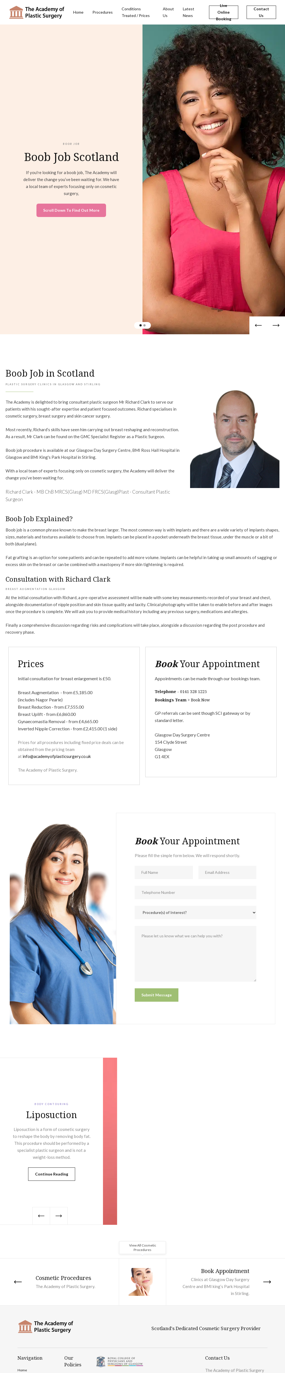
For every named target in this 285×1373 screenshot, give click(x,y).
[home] (36, 12)
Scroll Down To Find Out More (71, 210)
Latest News (188, 12)
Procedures (102, 12)
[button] (258, 325)
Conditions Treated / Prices (136, 12)
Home (78, 12)
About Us (168, 12)
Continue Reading (51, 1174)
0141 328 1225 (193, 691)
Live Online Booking (223, 12)
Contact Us (261, 12)
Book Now (200, 700)
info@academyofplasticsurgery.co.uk (57, 756)
